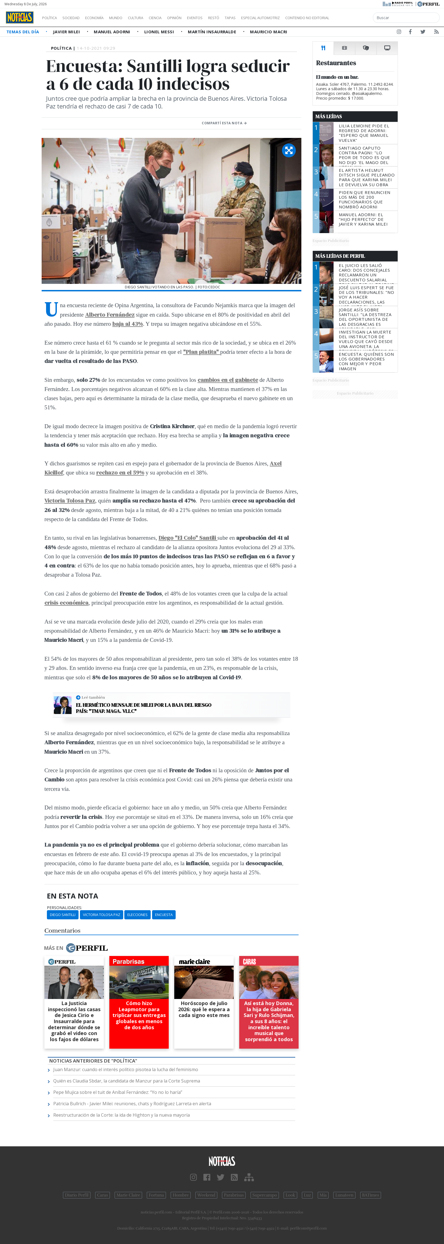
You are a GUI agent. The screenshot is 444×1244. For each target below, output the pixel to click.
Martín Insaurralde (213, 31)
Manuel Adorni (113, 31)
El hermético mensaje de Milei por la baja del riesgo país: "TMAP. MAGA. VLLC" (143, 708)
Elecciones (137, 914)
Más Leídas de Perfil (340, 256)
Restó (243, 18)
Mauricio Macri (268, 31)
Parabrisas (234, 1195)
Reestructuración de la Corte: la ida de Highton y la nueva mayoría (121, 1115)
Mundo (128, 18)
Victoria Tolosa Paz (101, 914)
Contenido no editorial (354, 18)
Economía (104, 18)
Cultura (151, 18)
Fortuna (156, 1195)
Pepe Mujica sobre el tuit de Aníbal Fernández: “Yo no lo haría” (117, 1092)
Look (290, 1195)
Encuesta (164, 914)
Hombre (181, 1195)
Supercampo (265, 1195)
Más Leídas (329, 116)
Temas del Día (23, 31)
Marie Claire (128, 1195)
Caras (102, 1195)
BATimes (370, 1195)
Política (51, 18)
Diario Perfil (77, 1195)
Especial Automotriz (297, 18)
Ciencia (174, 18)
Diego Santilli (62, 914)
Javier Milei (67, 31)
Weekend (206, 1195)
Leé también (93, 697)
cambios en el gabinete (228, 380)
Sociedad (77, 18)
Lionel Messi (159, 31)
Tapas (261, 18)
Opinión (197, 18)
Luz (307, 1195)
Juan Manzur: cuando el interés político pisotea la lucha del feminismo (125, 1069)
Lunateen (344, 1195)
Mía (323, 1195)
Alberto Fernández (110, 315)
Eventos (221, 18)
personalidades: (64, 907)
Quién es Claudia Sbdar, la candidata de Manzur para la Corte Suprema (126, 1081)
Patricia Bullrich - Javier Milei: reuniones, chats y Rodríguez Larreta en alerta (132, 1104)
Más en (76, 948)
